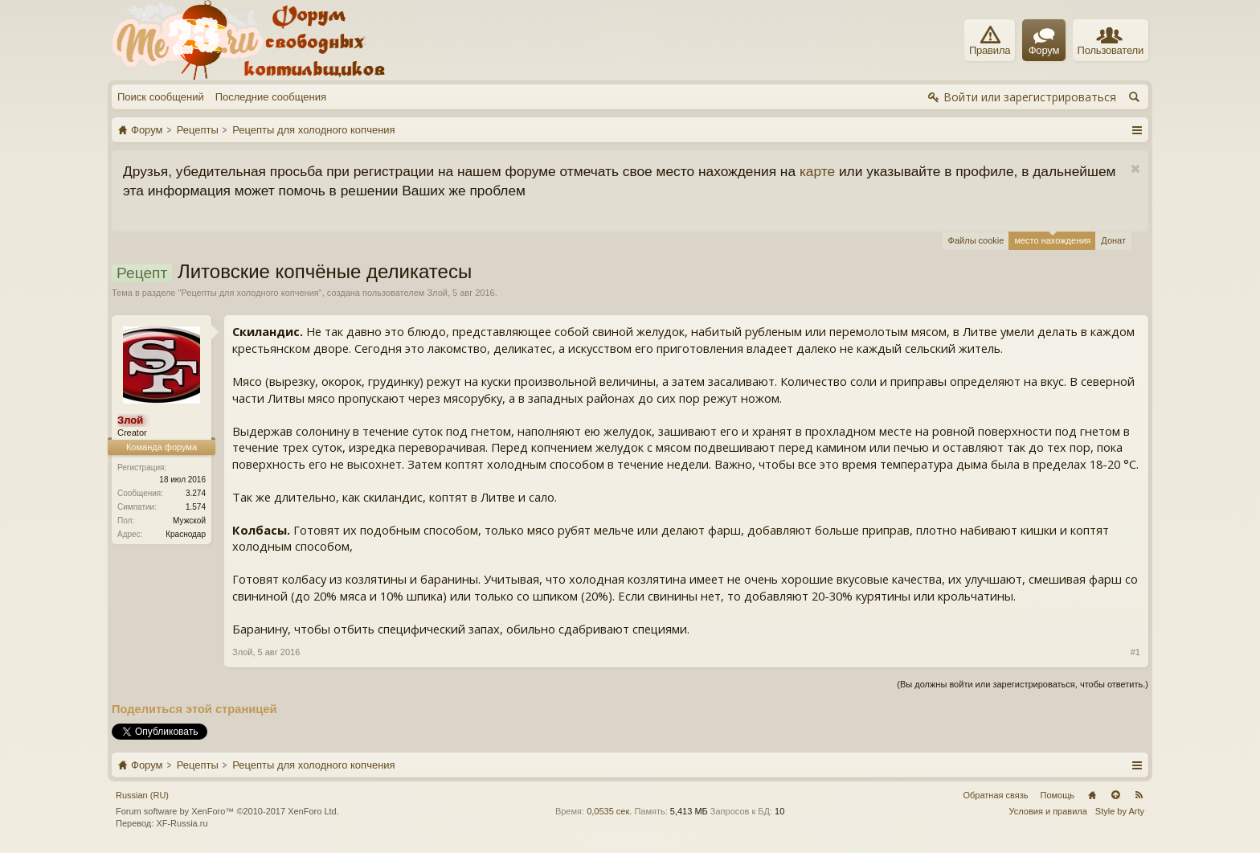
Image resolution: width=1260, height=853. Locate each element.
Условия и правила (1048, 811)
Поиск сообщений (160, 97)
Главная (1092, 795)
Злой (437, 292)
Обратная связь (995, 795)
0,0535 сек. (609, 811)
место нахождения (1052, 238)
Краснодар (186, 534)
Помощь (1058, 795)
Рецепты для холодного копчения (249, 292)
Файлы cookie (976, 240)
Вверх (1115, 795)
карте (817, 171)
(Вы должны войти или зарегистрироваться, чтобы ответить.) (1022, 684)
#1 (1135, 652)
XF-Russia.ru (181, 823)
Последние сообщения (270, 97)
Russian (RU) (142, 795)
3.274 (196, 493)
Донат (1113, 240)
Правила (989, 41)
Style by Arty (1119, 811)
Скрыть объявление (1135, 169)
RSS (1138, 795)
